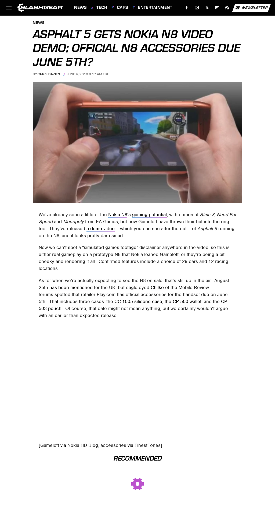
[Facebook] (187, 7)
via (63, 445)
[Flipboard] (217, 7)
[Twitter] (207, 7)
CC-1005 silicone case (138, 301)
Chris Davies (49, 74)
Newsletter (251, 7)
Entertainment (155, 7)
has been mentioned (71, 287)
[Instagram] (197, 7)
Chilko (157, 287)
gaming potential (149, 215)
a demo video (100, 228)
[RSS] (227, 7)
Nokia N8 (117, 215)
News (80, 7)
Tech (101, 7)
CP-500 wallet (187, 301)
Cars (122, 7)
